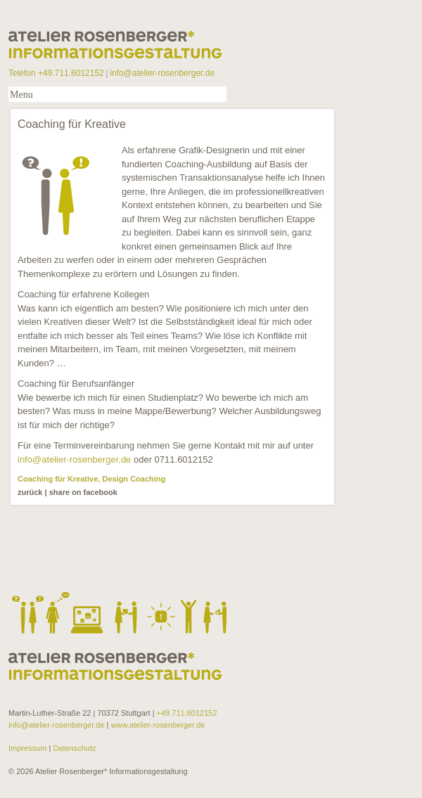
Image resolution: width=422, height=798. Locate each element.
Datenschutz (73, 748)
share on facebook (83, 492)
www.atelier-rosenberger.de (158, 725)
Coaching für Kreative (58, 479)
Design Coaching (133, 479)
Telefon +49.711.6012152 (56, 73)
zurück (30, 492)
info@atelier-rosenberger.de (162, 73)
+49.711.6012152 (187, 713)
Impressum (28, 748)
